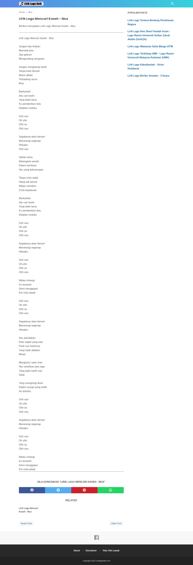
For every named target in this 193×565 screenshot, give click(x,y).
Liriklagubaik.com (103, 561)
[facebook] (32, 490)
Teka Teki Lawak (111, 550)
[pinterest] (84, 490)
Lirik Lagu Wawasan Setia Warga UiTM (150, 46)
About (77, 550)
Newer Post (26, 523)
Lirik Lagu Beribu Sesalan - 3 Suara (148, 75)
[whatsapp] (111, 490)
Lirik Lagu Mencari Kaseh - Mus (28, 510)
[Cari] (172, 4)
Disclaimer (91, 550)
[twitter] (58, 490)
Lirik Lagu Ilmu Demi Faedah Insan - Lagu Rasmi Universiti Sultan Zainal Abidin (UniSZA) (149, 35)
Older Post (116, 523)
